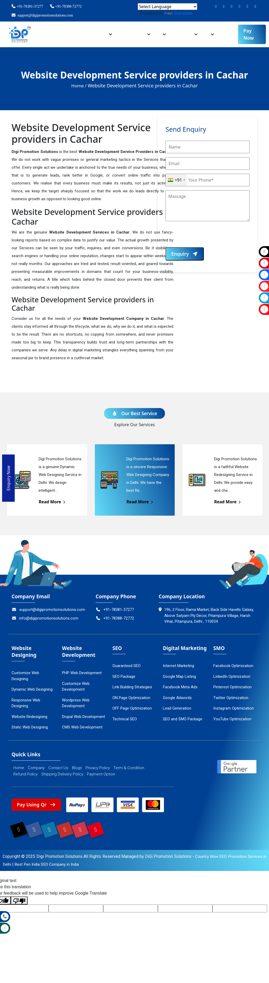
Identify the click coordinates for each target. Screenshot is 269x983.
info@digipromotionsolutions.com (45, 618)
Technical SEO (124, 719)
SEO (160, 31)
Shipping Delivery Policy (62, 774)
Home (48, 31)
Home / (79, 85)
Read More (52, 502)
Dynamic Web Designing (32, 689)
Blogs (77, 767)
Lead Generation (177, 708)
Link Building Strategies (132, 687)
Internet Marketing (178, 665)
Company (69, 31)
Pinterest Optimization (232, 687)
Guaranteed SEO (126, 665)
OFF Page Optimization (132, 708)
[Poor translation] (19, 905)
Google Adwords (177, 697)
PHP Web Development (82, 672)
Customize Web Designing (25, 675)
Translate (178, 13)
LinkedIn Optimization (231, 676)
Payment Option (101, 774)
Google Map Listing (179, 676)
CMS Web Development (82, 727)
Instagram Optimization (233, 708)
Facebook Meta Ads (180, 687)
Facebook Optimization (233, 665)
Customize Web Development (76, 686)
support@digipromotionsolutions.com (42, 15)
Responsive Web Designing (26, 703)
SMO (207, 31)
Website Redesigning (29, 716)
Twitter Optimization (230, 697)
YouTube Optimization (232, 719)
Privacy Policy (98, 767)
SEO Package (123, 676)
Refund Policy (25, 774)
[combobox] (176, 180)
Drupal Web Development (83, 716)
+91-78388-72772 (66, 6)
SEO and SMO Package (182, 719)
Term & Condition (128, 767)
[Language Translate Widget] (167, 6)
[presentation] (205, 237)
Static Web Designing (30, 727)
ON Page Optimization (131, 697)
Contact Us (58, 767)
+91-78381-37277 (27, 6)
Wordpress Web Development (76, 703)
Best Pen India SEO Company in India (54, 868)
